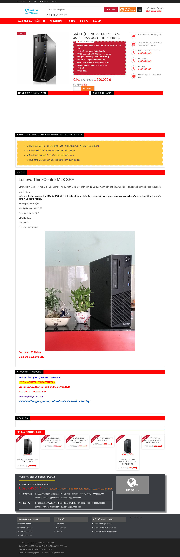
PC (65, 15)
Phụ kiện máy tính (25, 531)
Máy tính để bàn (24, 524)
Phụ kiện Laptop (25, 535)
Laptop (59, 15)
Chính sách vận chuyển (103, 524)
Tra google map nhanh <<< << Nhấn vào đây (60, 401)
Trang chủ (21, 1)
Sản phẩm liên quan (29, 432)
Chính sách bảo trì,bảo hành (105, 528)
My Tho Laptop (136, 517)
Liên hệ (53, 1)
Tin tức (71, 21)
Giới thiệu (32, 1)
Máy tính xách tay (25, 528)
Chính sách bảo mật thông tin (105, 531)
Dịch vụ (84, 21)
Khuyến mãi (56, 21)
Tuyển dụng (43, 1)
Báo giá (97, 21)
